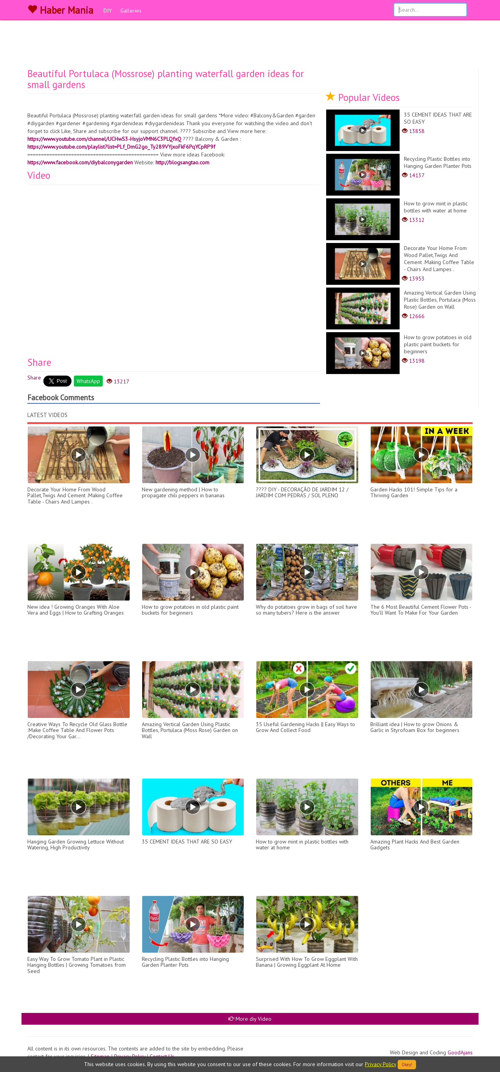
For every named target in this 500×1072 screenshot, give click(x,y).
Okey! (407, 1064)
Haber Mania (60, 10)
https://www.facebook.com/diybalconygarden (80, 162)
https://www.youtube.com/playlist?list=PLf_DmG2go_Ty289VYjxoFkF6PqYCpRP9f (121, 146)
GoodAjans (460, 1052)
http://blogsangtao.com (182, 162)
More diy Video (250, 1018)
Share (34, 377)
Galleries (130, 10)
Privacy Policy (380, 1064)
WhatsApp (88, 381)
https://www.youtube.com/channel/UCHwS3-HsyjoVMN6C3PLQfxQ (104, 138)
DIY (108, 10)
